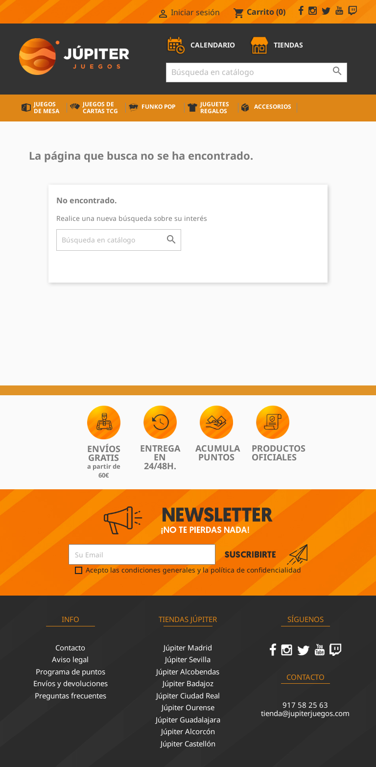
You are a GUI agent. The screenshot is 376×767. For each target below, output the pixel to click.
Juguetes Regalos (214, 107)
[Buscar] (256, 72)
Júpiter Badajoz (188, 683)
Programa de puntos (70, 671)
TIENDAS (276, 44)
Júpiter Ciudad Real (188, 695)
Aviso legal (70, 659)
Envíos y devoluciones (70, 683)
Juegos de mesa (46, 107)
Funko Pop (158, 106)
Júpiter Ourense (188, 707)
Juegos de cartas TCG (100, 107)
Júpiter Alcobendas (187, 671)
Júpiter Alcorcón (188, 731)
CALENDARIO (200, 44)
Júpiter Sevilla (188, 659)
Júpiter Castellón (188, 743)
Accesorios (272, 106)
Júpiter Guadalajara (188, 719)
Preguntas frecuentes (70, 695)
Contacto (70, 647)
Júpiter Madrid (188, 647)
